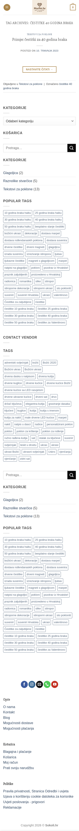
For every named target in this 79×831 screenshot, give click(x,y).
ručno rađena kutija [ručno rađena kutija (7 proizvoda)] (15, 438)
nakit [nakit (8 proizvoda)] (7, 424)
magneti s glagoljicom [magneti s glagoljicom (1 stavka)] (41, 260)
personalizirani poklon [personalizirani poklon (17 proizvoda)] (60, 424)
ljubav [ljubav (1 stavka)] (58, 254)
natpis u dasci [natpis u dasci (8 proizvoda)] (22, 424)
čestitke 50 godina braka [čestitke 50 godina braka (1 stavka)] (19, 322)
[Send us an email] (39, 684)
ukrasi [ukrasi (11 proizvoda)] (54, 445)
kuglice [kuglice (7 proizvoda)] (21, 410)
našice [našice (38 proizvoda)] (39, 424)
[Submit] (71, 148)
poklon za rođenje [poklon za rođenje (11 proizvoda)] (53, 431)
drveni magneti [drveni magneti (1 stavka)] (35, 247)
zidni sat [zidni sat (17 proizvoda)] (25, 458)
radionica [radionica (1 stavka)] (9, 281)
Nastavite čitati (39, 70)
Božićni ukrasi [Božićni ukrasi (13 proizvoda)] (33, 369)
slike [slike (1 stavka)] (38, 281)
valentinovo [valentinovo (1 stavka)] (61, 295)
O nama (9, 707)
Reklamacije (12, 807)
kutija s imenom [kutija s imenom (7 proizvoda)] (49, 410)
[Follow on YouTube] (54, 684)
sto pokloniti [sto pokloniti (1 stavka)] (64, 288)
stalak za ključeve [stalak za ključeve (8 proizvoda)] (49, 438)
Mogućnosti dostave (18, 723)
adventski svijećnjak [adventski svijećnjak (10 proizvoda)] (16, 362)
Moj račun (10, 762)
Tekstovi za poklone (39, 34)
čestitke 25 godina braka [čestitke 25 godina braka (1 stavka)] (52, 308)
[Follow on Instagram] (31, 684)
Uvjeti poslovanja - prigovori (24, 802)
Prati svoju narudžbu (18, 768)
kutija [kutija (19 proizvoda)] (33, 410)
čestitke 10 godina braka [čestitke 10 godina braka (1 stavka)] (19, 308)
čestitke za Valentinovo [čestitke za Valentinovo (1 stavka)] (51, 322)
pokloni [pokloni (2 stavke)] (35, 267)
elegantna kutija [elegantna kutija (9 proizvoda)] (35, 403)
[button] (7, 7)
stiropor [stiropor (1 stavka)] (49, 281)
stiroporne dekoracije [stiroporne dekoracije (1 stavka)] (16, 288)
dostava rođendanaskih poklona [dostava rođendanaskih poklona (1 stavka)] (23, 240)
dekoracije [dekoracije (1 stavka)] (31, 233)
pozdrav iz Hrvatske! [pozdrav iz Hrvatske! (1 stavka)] (56, 267)
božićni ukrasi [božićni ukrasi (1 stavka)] (12, 233)
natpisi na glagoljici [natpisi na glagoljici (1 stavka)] (15, 267)
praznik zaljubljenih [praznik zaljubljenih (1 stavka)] (15, 274)
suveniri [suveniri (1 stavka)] (9, 295)
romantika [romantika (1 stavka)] (25, 281)
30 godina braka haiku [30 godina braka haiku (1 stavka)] (17, 219)
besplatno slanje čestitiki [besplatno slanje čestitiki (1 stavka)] (49, 226)
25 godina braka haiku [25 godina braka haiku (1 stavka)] (48, 212)
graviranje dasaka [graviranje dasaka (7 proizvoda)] (59, 403)
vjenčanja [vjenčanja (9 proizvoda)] (65, 451)
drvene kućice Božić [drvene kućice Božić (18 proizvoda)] (59, 383)
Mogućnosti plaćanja (18, 728)
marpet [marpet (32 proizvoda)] (62, 417)
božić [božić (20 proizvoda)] (35, 362)
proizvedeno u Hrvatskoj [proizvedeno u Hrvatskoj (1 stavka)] (45, 274)
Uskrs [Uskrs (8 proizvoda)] (51, 451)
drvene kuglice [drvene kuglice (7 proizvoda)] (13, 383)
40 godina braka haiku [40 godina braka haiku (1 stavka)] (48, 219)
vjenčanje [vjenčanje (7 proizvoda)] (10, 458)
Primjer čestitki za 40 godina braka (39, 39)
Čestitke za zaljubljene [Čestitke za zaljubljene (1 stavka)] (17, 302)
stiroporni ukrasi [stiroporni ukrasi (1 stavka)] (42, 288)
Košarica (9, 757)
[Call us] (47, 684)
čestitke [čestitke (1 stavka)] (39, 302)
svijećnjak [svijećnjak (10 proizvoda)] (10, 445)
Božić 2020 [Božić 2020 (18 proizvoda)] (49, 362)
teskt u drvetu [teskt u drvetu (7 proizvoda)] (28, 445)
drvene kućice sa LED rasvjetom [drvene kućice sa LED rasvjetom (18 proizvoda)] (23, 390)
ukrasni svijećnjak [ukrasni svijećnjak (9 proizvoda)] (33, 451)
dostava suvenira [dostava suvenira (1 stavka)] (57, 240)
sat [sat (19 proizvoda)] (33, 438)
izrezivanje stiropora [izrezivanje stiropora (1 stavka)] (39, 254)
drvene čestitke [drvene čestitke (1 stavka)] (13, 247)
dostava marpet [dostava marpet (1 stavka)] (50, 233)
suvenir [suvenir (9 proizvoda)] (68, 438)
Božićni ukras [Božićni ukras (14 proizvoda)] (12, 369)
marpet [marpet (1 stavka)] (63, 260)
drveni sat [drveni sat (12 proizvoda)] (41, 396)
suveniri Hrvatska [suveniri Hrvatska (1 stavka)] (28, 295)
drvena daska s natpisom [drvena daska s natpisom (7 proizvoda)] (19, 376)
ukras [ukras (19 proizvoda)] (43, 445)
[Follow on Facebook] (24, 684)
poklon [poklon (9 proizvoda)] (8, 431)
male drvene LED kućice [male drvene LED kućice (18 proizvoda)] (39, 417)
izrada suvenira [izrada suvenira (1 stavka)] (13, 254)
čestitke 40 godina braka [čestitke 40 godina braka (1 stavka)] (52, 315)
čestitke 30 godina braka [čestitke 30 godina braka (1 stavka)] (19, 315)
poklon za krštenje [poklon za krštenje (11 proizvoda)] (27, 431)
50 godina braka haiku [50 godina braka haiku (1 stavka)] (17, 226)
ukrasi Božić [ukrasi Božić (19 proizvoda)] (11, 451)
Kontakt (9, 712)
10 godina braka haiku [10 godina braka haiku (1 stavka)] (17, 212)
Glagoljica (10, 173)
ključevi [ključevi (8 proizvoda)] (8, 410)
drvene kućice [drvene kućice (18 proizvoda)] (34, 383)
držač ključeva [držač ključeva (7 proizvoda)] (12, 403)
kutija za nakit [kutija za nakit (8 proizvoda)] (12, 417)
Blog (6, 717)
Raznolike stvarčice (17, 181)
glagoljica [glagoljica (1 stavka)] (54, 247)
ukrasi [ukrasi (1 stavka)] (46, 295)
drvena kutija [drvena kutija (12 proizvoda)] (46, 376)
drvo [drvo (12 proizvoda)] (53, 396)
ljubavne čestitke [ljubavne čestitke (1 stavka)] (14, 260)
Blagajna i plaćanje (17, 751)
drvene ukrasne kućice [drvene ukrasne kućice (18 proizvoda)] (17, 396)
